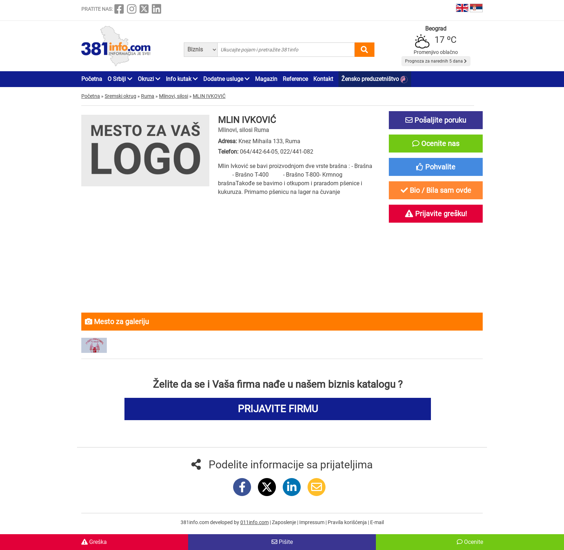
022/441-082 (296, 151)
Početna (91, 79)
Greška (94, 541)
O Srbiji (120, 79)
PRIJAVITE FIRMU (278, 409)
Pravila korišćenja (348, 522)
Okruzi (149, 79)
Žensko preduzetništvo (374, 79)
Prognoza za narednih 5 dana (436, 61)
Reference (295, 79)
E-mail (377, 522)
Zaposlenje (284, 522)
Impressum (312, 522)
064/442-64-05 (259, 151)
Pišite (282, 541)
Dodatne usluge (226, 79)
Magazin (266, 79)
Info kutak (182, 79)
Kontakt (323, 79)
